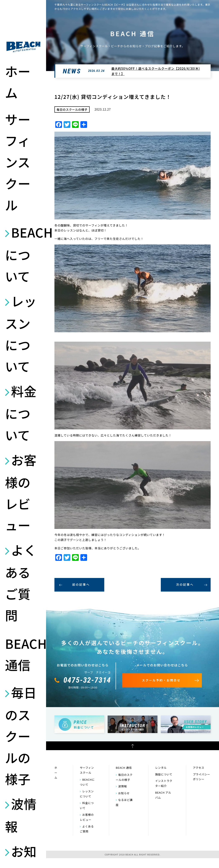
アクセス (198, 768)
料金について (21, 413)
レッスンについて (21, 333)
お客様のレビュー (21, 492)
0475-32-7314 (87, 680)
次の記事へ (185, 584)
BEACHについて (23, 254)
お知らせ (124, 793)
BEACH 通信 (23, 654)
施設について (163, 774)
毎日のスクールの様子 (21, 735)
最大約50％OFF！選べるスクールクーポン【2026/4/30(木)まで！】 (155, 71)
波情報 (21, 814)
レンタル (161, 768)
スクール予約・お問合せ (161, 680)
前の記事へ (81, 584)
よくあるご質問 (21, 582)
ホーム (18, 81)
